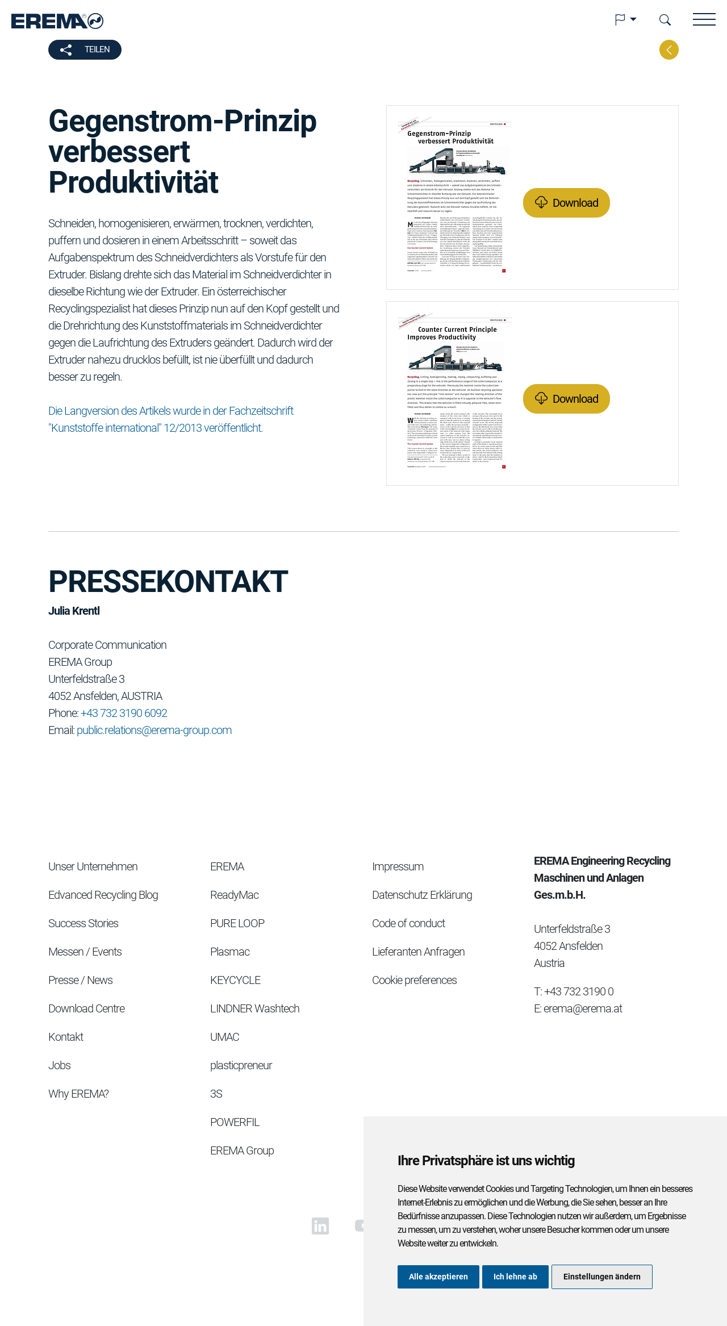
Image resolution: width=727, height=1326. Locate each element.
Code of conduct (408, 923)
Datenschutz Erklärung (422, 895)
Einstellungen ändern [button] (602, 1276)
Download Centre (86, 1008)
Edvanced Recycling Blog (103, 895)
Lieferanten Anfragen (418, 951)
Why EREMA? (78, 1093)
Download (575, 203)
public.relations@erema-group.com (154, 730)
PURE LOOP (237, 923)
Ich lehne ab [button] (515, 1276)
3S (216, 1093)
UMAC (224, 1037)
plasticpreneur (241, 1065)
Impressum (398, 866)
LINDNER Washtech (254, 1008)
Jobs (59, 1065)
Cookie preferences (414, 980)
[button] (625, 19)
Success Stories (83, 923)
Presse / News (80, 980)
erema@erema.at (583, 1008)
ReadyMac (234, 895)
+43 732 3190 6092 (124, 713)
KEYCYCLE (235, 980)
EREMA (227, 866)
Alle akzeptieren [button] (438, 1276)
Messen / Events (85, 951)
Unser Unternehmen (92, 866)
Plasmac (229, 951)
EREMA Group (242, 1150)
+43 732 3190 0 (578, 991)
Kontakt (65, 1037)
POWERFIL (235, 1122)
